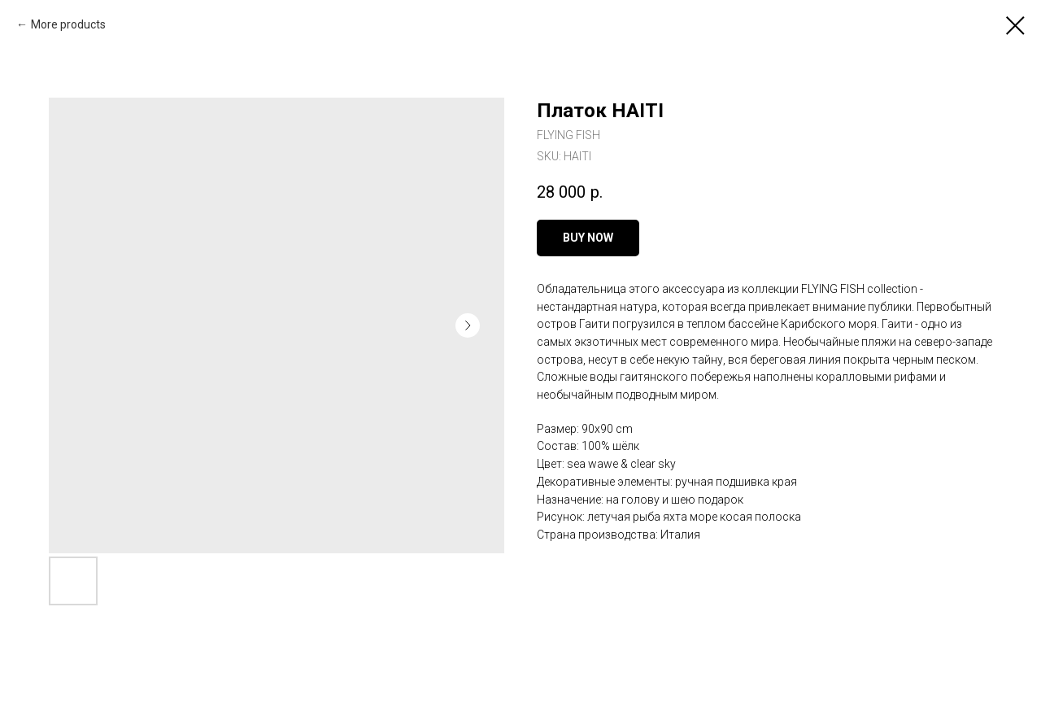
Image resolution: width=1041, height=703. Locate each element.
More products (68, 24)
